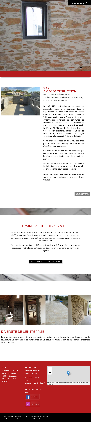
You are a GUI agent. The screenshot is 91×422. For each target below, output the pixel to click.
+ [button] (50, 369)
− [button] (50, 373)
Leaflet (49, 382)
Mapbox (51, 384)
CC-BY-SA (79, 382)
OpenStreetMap (64, 382)
